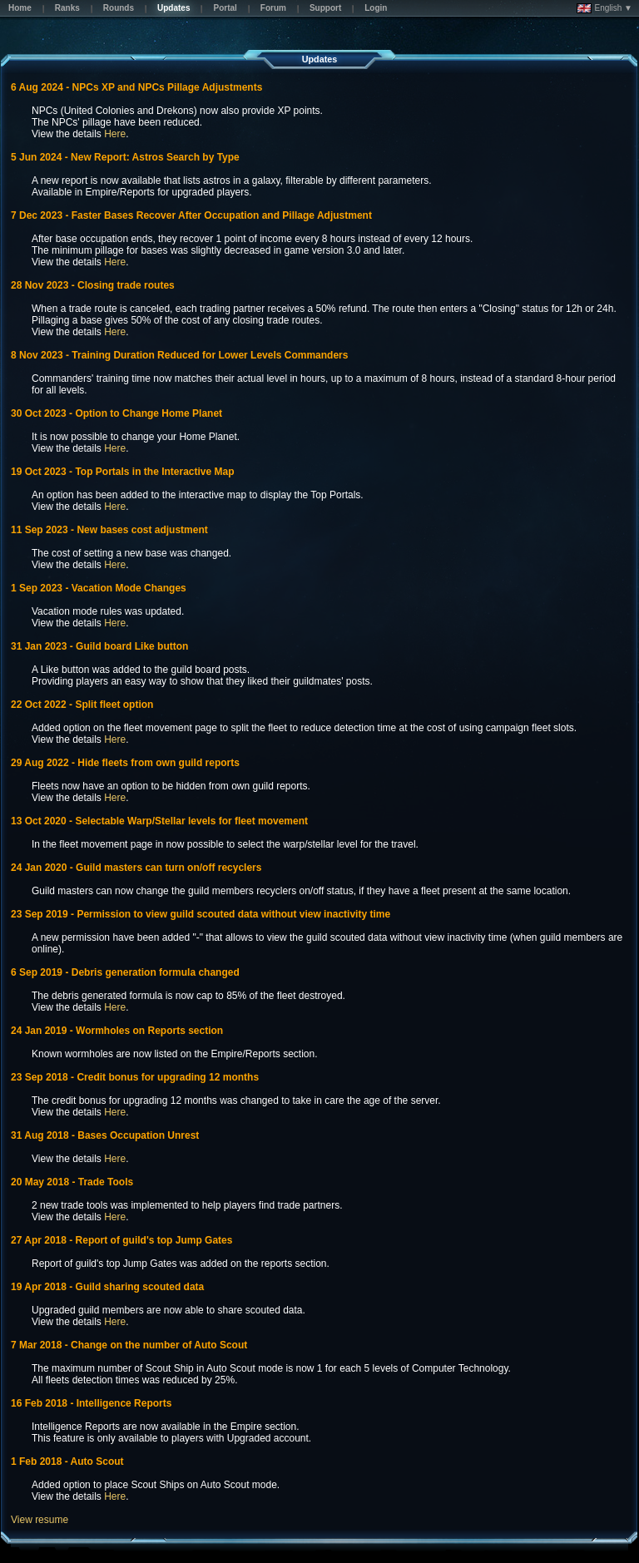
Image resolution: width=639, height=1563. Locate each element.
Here (115, 134)
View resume (39, 1520)
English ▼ (604, 8)
